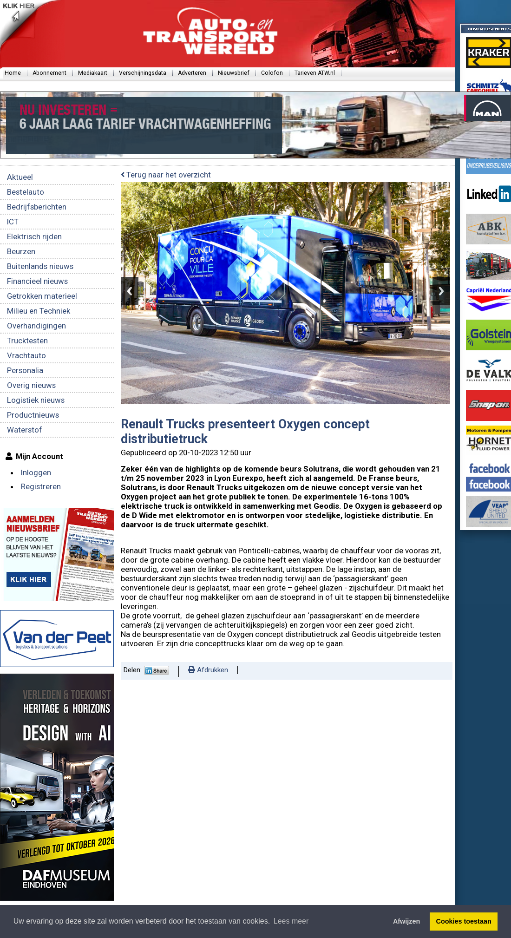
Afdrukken (208, 670)
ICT (13, 221)
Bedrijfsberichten (36, 206)
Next (441, 291)
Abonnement (49, 73)
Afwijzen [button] (406, 921)
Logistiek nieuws (36, 400)
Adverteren (192, 73)
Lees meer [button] (291, 921)
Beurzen (21, 251)
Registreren (41, 486)
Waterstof (24, 429)
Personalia (25, 370)
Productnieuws (33, 415)
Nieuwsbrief (233, 73)
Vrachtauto (26, 355)
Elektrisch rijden (34, 236)
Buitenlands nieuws (40, 266)
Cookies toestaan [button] (463, 921)
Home (13, 73)
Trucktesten (27, 340)
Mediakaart (92, 73)
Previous (129, 291)
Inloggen (36, 472)
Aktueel (20, 177)
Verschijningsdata (142, 73)
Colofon (272, 73)
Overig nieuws (31, 385)
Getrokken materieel (42, 296)
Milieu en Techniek (38, 310)
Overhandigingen (36, 325)
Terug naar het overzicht (166, 174)
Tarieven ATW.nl (315, 73)
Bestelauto (25, 192)
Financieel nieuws (37, 281)
